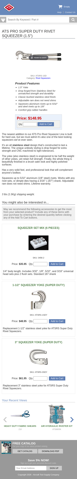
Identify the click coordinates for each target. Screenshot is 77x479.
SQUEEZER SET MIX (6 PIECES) (38, 227)
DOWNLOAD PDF (50, 451)
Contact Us (70, 12)
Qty (28, 124)
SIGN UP (54, 468)
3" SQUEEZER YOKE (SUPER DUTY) (38, 342)
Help (59, 12)
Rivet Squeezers (43, 78)
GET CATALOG (25, 451)
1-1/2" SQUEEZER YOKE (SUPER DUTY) (38, 285)
